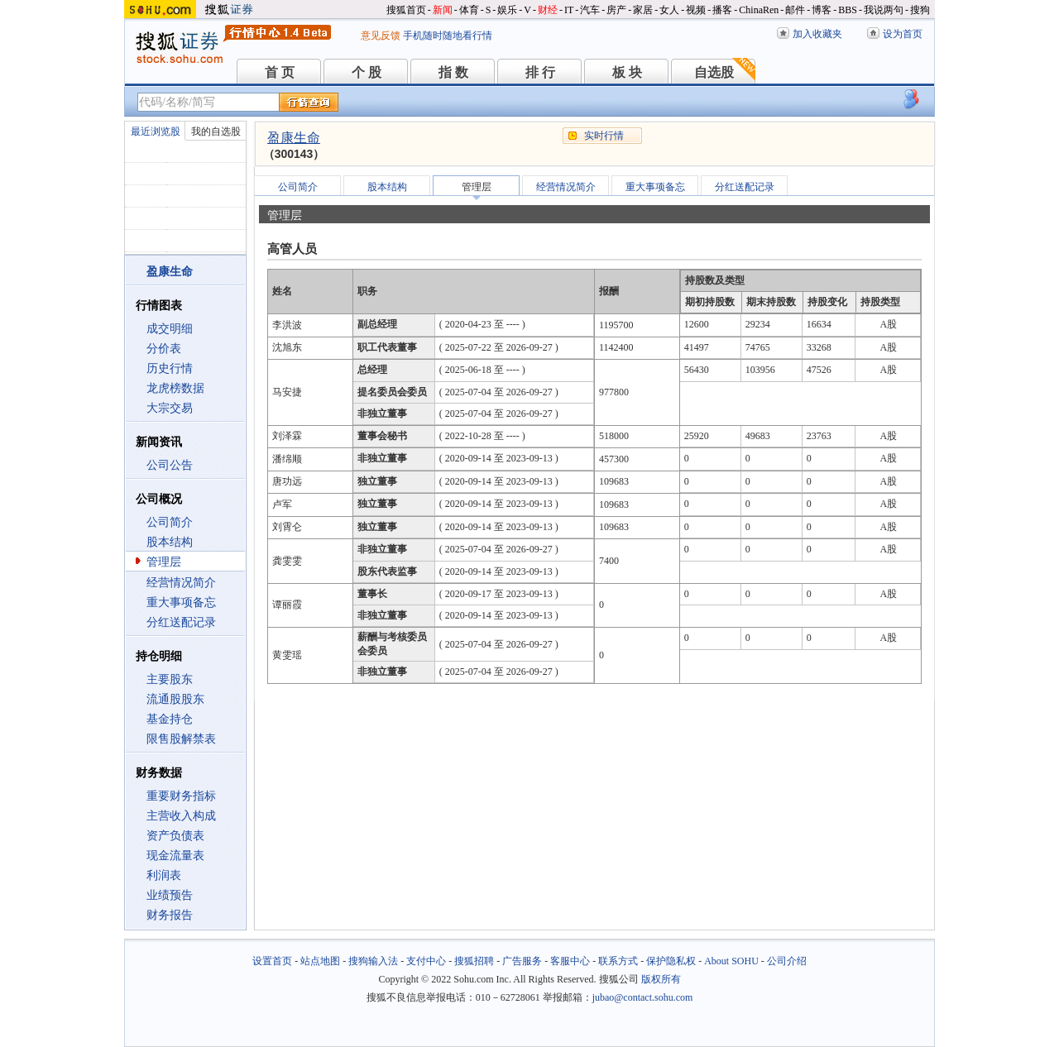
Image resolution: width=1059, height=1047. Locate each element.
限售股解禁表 (181, 739)
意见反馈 (380, 35)
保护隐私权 (671, 961)
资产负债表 (175, 835)
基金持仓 (169, 719)
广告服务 (522, 961)
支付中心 (426, 961)
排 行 (540, 72)
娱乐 (507, 10)
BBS (847, 10)
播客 (722, 10)
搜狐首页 (406, 10)
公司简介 (169, 522)
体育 (469, 10)
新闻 (443, 10)
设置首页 (272, 961)
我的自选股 (216, 131)
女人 (669, 10)
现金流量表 (175, 855)
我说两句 (883, 10)
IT (568, 10)
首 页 (280, 72)
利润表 (163, 875)
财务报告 (169, 915)
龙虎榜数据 (175, 388)
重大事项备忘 (181, 602)
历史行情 (169, 368)
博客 (821, 10)
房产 (616, 10)
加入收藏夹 (817, 34)
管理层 (163, 562)
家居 (643, 10)
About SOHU (731, 961)
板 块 (627, 72)
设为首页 (902, 34)
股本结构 (169, 542)
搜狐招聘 (474, 961)
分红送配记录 (181, 622)
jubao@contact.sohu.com (642, 997)
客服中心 (570, 961)
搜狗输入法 (373, 961)
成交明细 (169, 329)
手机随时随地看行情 (447, 35)
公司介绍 (787, 961)
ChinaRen (759, 10)
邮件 (795, 10)
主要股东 (169, 679)
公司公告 (169, 465)
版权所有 (661, 979)
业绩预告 (169, 895)
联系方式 (618, 961)
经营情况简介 (181, 582)
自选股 (714, 72)
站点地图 (320, 961)
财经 (548, 10)
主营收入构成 (181, 816)
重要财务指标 (181, 796)
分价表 (163, 348)
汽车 (590, 10)
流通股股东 (175, 699)
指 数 (453, 72)
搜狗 (920, 10)
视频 (696, 10)
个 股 (366, 72)
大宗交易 (169, 408)
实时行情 (604, 135)
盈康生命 (293, 138)
